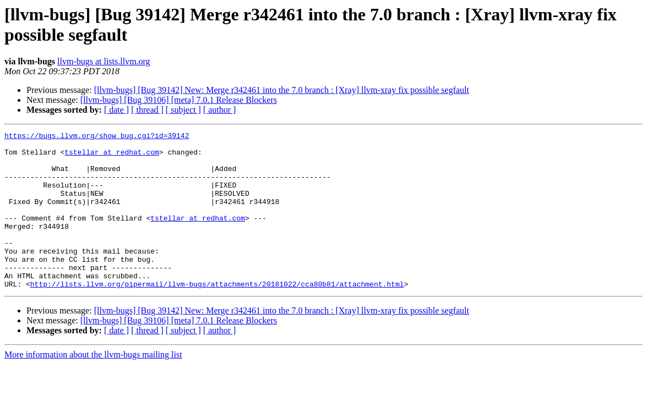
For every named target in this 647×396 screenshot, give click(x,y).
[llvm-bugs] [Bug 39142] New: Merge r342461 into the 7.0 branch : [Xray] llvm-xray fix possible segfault (281, 90)
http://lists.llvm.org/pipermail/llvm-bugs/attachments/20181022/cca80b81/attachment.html (217, 315)
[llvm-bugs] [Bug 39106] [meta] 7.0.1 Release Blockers (178, 100)
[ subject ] (183, 109)
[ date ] (116, 109)
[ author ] (219, 109)
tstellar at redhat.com (111, 157)
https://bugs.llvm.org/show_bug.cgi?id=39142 (96, 137)
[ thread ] (147, 109)
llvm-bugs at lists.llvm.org (103, 61)
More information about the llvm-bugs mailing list (93, 386)
